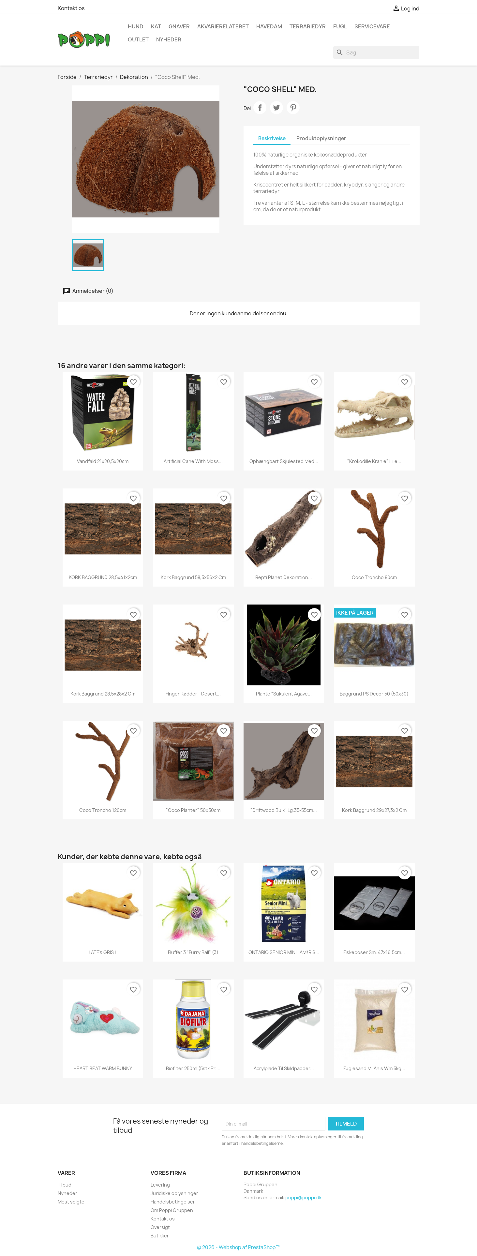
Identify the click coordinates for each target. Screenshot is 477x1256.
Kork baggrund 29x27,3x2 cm (374, 810)
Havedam (269, 26)
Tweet (276, 107)
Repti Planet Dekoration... (283, 577)
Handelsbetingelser (173, 1202)
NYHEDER (168, 39)
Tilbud (64, 1185)
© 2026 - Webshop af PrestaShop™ (238, 1247)
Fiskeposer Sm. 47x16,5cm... (374, 952)
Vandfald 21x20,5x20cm (102, 461)
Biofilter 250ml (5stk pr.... (193, 1068)
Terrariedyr (308, 26)
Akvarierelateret (223, 26)
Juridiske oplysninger (174, 1193)
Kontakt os (71, 8)
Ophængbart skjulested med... (283, 461)
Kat (156, 26)
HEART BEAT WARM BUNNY (102, 1068)
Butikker (160, 1236)
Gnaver (179, 26)
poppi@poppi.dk (303, 1197)
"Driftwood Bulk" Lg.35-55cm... (283, 810)
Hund (135, 26)
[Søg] (376, 52)
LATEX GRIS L (103, 952)
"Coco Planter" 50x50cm (193, 810)
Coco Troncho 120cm (102, 810)
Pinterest (293, 107)
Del (259, 107)
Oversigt (160, 1227)
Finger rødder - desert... (193, 694)
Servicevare (372, 26)
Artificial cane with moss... (193, 461)
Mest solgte (71, 1202)
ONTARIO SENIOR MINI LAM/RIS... (283, 952)
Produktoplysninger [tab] (321, 138)
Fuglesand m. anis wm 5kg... (374, 1068)
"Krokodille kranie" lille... (374, 461)
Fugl (340, 26)
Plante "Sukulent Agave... (284, 694)
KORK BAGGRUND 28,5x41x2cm (103, 577)
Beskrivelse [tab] (272, 138)
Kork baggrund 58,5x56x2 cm (193, 577)
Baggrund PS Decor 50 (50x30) (374, 694)
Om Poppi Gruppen (172, 1210)
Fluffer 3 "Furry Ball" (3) (193, 952)
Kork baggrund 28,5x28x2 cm (102, 694)
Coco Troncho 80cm (374, 577)
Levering (160, 1185)
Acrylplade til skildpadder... (284, 1068)
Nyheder (67, 1193)
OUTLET (138, 39)
